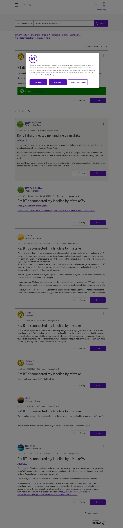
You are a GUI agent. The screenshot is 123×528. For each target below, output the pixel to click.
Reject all (57, 82)
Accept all (38, 82)
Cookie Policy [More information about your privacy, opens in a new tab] (49, 75)
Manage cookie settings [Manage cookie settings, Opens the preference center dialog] (78, 82)
